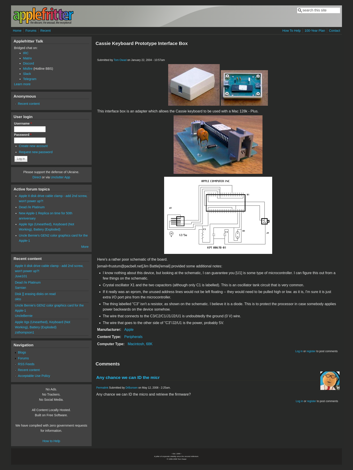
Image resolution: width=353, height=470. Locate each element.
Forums (30, 30)
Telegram (29, 79)
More (85, 246)
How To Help (291, 30)
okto (18, 299)
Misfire (27, 68)
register (311, 351)
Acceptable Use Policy (34, 376)
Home (17, 30)
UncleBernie (23, 316)
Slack (27, 74)
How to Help (51, 441)
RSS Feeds (26, 364)
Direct (36, 177)
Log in (299, 351)
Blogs (22, 352)
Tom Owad (120, 60)
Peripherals (133, 337)
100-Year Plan (315, 30)
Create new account (33, 146)
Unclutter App (60, 177)
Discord (28, 63)
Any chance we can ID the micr (128, 377)
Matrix (27, 58)
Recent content (29, 103)
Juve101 (21, 276)
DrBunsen (132, 387)
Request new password (36, 152)
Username (23, 123)
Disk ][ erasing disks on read (35, 294)
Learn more (22, 84)
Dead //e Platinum (32, 207)
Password (23, 135)
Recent (45, 30)
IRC (26, 53)
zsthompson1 (24, 332)
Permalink (102, 387)
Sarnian (20, 287)
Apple (129, 329)
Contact (334, 30)
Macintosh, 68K (140, 344)
